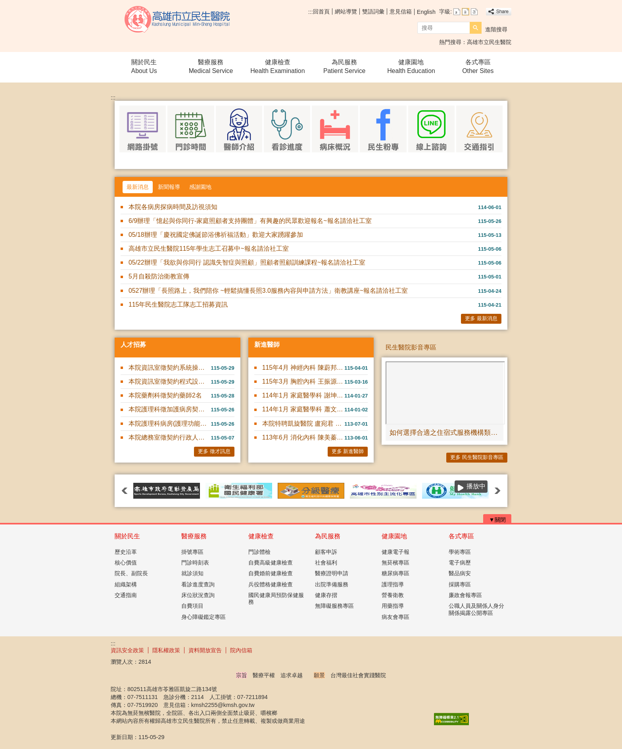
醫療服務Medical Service (211, 66)
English (426, 12)
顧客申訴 (326, 552)
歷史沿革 (126, 552)
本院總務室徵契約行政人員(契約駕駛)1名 (170, 437)
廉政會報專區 (465, 595)
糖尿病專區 (395, 573)
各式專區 (461, 536)
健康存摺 (326, 595)
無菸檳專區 (395, 562)
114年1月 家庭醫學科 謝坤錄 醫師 (303, 395)
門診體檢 (259, 552)
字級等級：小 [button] (456, 11)
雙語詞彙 (373, 11)
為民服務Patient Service (344, 66)
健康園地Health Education (411, 66)
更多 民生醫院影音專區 (476, 457)
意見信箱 (401, 11)
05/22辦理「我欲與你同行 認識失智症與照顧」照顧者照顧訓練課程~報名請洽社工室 (247, 262)
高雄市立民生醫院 (178, 19)
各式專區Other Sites (477, 66)
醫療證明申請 (331, 573)
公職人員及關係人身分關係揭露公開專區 (476, 609)
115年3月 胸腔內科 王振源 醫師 (303, 381)
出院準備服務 (331, 584)
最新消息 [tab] (138, 187)
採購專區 (460, 584)
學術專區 (460, 552)
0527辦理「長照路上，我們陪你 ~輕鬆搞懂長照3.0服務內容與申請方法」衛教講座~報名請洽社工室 (268, 290)
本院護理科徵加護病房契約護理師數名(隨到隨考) (170, 409)
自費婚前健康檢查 (270, 573)
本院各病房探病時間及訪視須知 (173, 207)
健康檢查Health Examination (277, 66)
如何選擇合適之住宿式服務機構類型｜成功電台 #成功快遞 (444, 432)
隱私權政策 (166, 650)
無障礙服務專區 (334, 606)
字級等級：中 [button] (465, 11)
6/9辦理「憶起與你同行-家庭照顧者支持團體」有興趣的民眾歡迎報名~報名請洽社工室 (250, 220)
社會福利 (326, 562)
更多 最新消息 (481, 318)
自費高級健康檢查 (270, 562)
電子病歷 (460, 562)
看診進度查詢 (198, 584)
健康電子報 (395, 552)
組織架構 (126, 584)
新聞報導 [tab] (169, 187)
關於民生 (127, 536)
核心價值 (126, 562)
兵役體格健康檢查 (270, 584)
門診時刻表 (195, 562)
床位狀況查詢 (198, 595)
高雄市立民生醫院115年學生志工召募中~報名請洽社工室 (209, 248)
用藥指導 (393, 606)
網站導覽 (346, 11)
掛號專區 (192, 552)
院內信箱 (241, 650)
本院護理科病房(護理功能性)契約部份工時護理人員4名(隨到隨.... (170, 423)
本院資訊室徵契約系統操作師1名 (170, 367)
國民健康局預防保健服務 (276, 598)
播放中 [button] (476, 486)
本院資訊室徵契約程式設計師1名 (170, 381)
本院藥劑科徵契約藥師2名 (165, 395)
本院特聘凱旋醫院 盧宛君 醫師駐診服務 (303, 423)
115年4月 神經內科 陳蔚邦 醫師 (303, 367)
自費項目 (192, 606)
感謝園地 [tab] (200, 187)
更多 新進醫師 (348, 451)
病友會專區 (395, 617)
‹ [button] (125, 490)
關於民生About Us (144, 66)
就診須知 (192, 573)
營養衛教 (393, 595)
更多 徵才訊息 (214, 451)
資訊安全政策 (127, 650)
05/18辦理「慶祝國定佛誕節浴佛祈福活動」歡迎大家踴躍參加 (216, 234)
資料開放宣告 (205, 650)
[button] (476, 28)
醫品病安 (460, 573)
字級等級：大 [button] (474, 11)
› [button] (497, 490)
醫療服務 (194, 536)
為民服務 (327, 536)
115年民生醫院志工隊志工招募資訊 (178, 304)
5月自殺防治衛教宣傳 (159, 276)
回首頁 (321, 11)
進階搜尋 (496, 29)
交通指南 (126, 595)
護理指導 (393, 584)
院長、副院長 (131, 573)
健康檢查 (261, 536)
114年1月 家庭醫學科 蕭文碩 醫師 (303, 409)
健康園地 (394, 536)
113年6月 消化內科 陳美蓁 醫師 (303, 437)
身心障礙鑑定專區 (203, 617)
